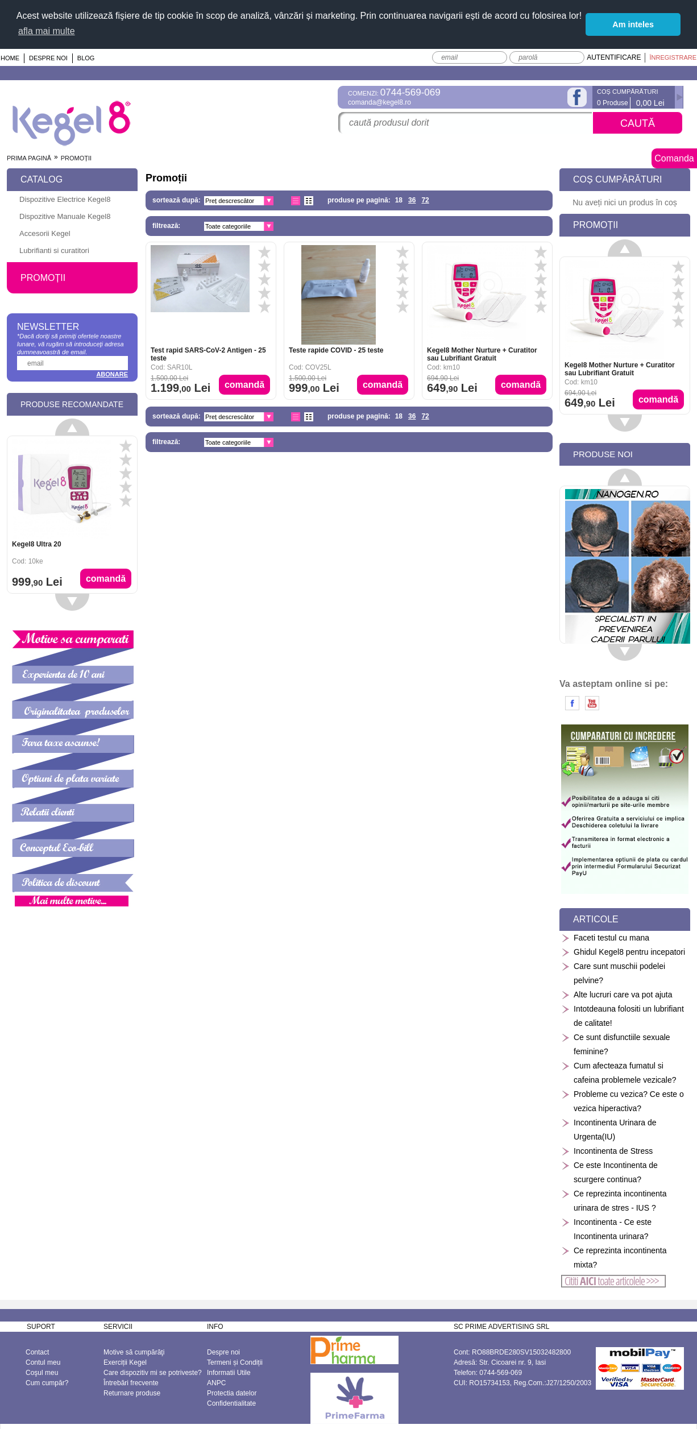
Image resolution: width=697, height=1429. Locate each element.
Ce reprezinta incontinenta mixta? (613, 1257)
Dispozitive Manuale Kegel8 (64, 216)
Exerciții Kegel (125, 1362)
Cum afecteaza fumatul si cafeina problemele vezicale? (619, 1072)
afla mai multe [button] (46, 31)
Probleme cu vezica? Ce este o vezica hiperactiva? (622, 1100)
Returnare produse (131, 1393)
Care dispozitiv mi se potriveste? (152, 1372)
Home (10, 57)
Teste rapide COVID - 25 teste (336, 350)
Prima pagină (29, 157)
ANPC (216, 1382)
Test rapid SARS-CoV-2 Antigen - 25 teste (208, 354)
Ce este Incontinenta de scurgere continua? (609, 1171)
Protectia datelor (231, 1393)
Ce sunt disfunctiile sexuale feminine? (615, 1043)
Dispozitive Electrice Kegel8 (64, 198)
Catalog (41, 179)
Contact (37, 1352)
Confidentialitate (231, 1403)
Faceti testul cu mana (605, 937)
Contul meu (43, 1362)
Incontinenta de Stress (607, 1150)
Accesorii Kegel (44, 233)
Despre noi (48, 57)
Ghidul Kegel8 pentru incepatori (623, 951)
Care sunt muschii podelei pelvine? (613, 972)
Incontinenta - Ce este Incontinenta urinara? (606, 1228)
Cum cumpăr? (47, 1382)
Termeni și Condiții (235, 1362)
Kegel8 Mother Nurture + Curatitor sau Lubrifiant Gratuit (482, 354)
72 (425, 200)
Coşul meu (42, 1372)
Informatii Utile (229, 1372)
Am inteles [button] (633, 24)
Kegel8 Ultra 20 (36, 544)
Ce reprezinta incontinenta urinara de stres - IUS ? (613, 1200)
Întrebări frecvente (131, 1382)
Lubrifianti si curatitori (54, 250)
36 (412, 200)
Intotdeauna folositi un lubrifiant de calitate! (622, 1015)
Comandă (244, 384)
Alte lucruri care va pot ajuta (617, 994)
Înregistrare (672, 56)
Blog (86, 57)
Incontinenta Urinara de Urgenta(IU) (609, 1129)
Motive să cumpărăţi (133, 1352)
